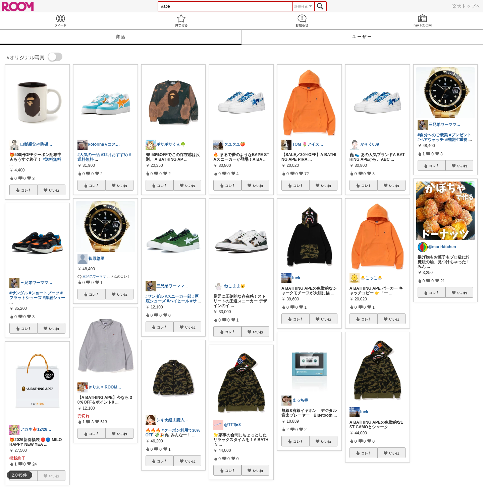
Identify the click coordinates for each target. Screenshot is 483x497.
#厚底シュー (54, 297)
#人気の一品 (88, 154)
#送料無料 (52, 159)
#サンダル (18, 293)
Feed (60, 20)
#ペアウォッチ (431, 139)
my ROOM (422, 20)
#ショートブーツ (44, 293)
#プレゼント (460, 135)
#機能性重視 (456, 139)
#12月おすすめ (114, 154)
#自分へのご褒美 (433, 135)
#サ (193, 301)
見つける (181, 20)
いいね (54, 190)
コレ (26, 190)
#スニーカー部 (178, 296)
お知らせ (301, 20)
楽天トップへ (466, 6)
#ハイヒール (178, 301)
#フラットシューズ (36, 295)
